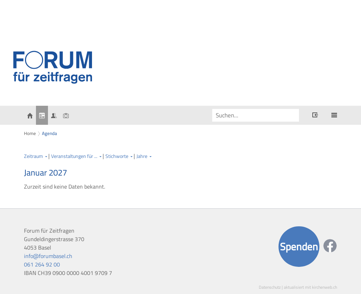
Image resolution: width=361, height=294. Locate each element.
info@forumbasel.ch (48, 256)
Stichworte (116, 156)
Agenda (49, 133)
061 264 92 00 (42, 264)
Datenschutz (270, 287)
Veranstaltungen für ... (74, 156)
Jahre (141, 156)
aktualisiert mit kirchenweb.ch (310, 287)
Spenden (299, 246)
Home (30, 133)
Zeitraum (33, 156)
